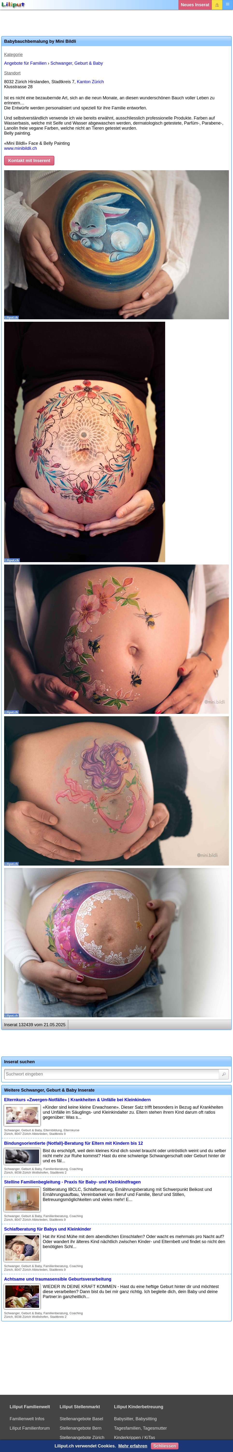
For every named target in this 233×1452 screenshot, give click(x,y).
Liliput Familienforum (30, 1428)
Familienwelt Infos (27, 1418)
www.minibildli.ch (20, 148)
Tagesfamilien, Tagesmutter (140, 1428)
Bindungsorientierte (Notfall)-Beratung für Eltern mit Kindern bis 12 (73, 1143)
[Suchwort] (116, 1074)
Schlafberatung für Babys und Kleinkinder (47, 1229)
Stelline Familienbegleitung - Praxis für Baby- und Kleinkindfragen (72, 1182)
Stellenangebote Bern (80, 1428)
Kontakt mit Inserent (29, 160)
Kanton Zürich (90, 81)
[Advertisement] (116, 23)
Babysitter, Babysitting (135, 1418)
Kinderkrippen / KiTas (134, 1437)
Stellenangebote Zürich (82, 1437)
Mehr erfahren (132, 1446)
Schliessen (164, 1446)
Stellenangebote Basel (81, 1418)
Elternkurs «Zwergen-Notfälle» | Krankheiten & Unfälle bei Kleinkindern (77, 1099)
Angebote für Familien (25, 63)
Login (217, 5)
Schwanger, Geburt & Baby (76, 63)
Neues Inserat (195, 4)
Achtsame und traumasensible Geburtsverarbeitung (57, 1279)
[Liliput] (13, 5)
